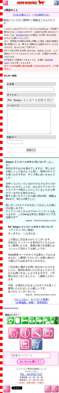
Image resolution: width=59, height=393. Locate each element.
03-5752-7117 (22, 35)
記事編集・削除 (25, 302)
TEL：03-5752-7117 (31, 374)
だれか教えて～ (22, 14)
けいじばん (21, 299)
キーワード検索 (39, 299)
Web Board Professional (10, 308)
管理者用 (42, 302)
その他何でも (41, 14)
